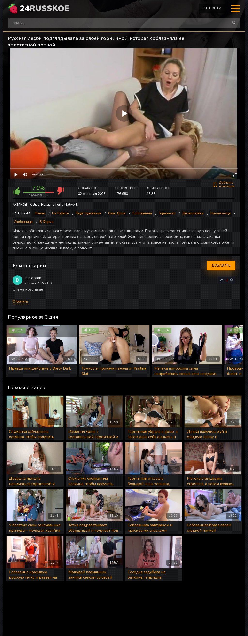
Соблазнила (142, 213)
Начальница (221, 213)
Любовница (23, 221)
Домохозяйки (193, 213)
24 (44, 8)
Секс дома (116, 213)
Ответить (20, 301)
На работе (60, 213)
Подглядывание (88, 213)
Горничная (167, 213)
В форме (47, 221)
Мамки (40, 213)
